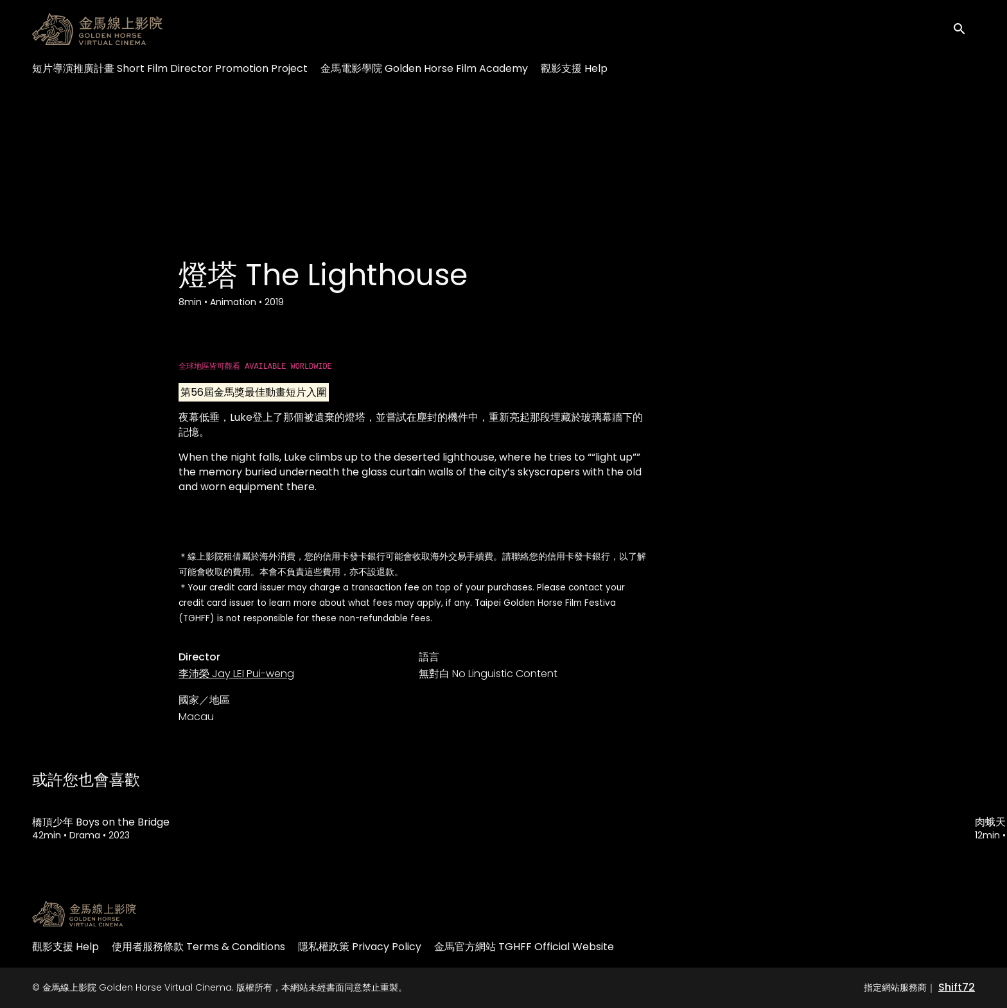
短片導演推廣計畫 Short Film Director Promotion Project (170, 68)
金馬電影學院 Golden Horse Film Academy (424, 68)
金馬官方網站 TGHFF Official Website (524, 946)
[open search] (963, 28)
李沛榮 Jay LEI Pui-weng (236, 673)
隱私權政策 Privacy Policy (359, 946)
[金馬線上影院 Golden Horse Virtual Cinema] (84, 913)
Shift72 (956, 987)
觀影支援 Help (574, 68)
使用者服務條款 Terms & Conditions (198, 946)
